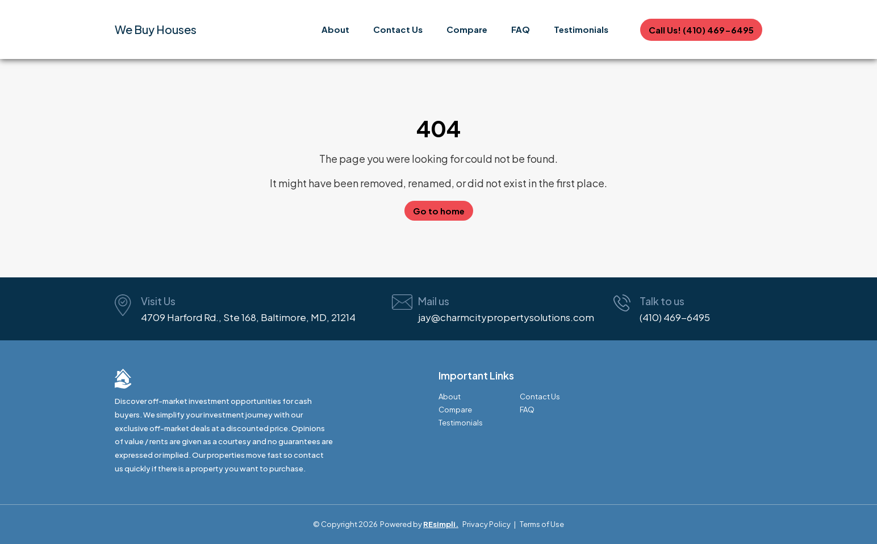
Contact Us (398, 29)
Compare (466, 29)
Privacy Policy (486, 524)
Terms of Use (542, 524)
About (335, 29)
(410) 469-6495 (675, 317)
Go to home (439, 210)
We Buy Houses (156, 29)
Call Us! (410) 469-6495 (701, 29)
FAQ (520, 29)
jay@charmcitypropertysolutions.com (506, 317)
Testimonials (581, 29)
